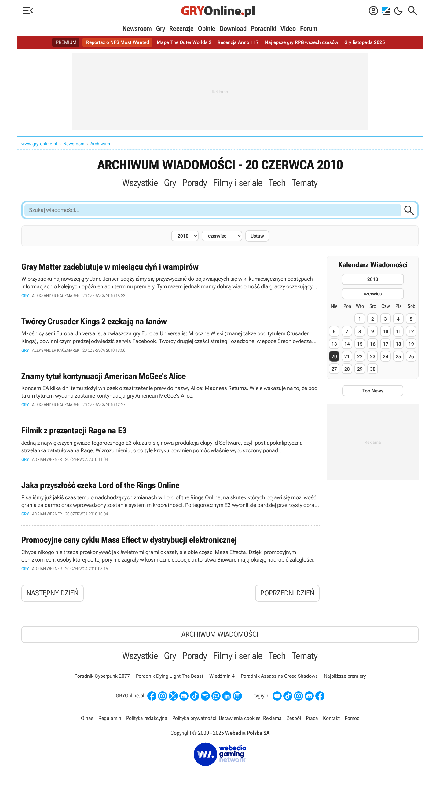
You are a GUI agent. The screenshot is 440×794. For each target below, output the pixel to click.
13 (334, 344)
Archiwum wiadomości (220, 634)
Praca (312, 718)
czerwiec (373, 294)
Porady (194, 182)
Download (233, 28)
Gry (160, 28)
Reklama (272, 718)
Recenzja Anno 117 (238, 42)
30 (373, 369)
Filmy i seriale (237, 182)
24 (385, 356)
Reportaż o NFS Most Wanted (117, 42)
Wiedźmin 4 (222, 676)
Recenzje (181, 28)
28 (347, 369)
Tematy (305, 182)
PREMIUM (66, 42)
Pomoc (352, 718)
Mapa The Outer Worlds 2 (184, 42)
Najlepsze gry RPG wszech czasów (301, 42)
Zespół (294, 718)
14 (347, 344)
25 (398, 356)
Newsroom (137, 28)
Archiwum (100, 144)
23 (373, 356)
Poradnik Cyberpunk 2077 (102, 676)
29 (360, 369)
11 (398, 331)
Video (288, 28)
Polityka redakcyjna (146, 718)
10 (385, 331)
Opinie (206, 28)
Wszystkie (140, 182)
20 (334, 356)
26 (411, 356)
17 (385, 344)
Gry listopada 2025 (364, 42)
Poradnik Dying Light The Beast (169, 676)
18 (398, 344)
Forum (308, 28)
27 (334, 369)
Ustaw (257, 236)
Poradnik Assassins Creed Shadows (279, 676)
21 (347, 356)
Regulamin (109, 718)
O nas (87, 718)
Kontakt (331, 718)
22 (360, 356)
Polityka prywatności (194, 718)
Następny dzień (53, 593)
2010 (372, 279)
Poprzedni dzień (287, 593)
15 (360, 344)
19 (411, 344)
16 (373, 344)
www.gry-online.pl (39, 144)
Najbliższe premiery (345, 676)
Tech (277, 182)
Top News (372, 391)
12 (411, 331)
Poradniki (263, 28)
